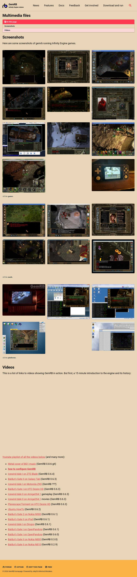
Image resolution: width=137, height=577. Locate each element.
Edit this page (34, 566)
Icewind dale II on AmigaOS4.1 (24, 494)
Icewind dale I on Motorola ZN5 (25, 484)
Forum (7, 566)
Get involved (91, 5)
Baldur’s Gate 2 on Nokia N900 (24, 514)
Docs (61, 5)
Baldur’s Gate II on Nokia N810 (24, 543)
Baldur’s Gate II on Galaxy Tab (24, 479)
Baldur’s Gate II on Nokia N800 (24, 539)
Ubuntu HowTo (16, 509)
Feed (49, 566)
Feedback (74, 5)
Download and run (113, 5)
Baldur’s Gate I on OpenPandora (25, 529)
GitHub (19, 566)
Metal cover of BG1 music (22, 464)
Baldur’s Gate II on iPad (20, 519)
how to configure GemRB (22, 469)
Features (49, 5)
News (36, 5)
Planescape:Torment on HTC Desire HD (29, 504)
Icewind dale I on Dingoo (21, 524)
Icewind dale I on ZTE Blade (23, 474)
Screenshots (10, 26)
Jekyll (35, 571)
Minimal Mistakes (45, 571)
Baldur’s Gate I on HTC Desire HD (26, 489)
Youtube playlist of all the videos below (23, 457)
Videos (7, 30)
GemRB (16, 6)
